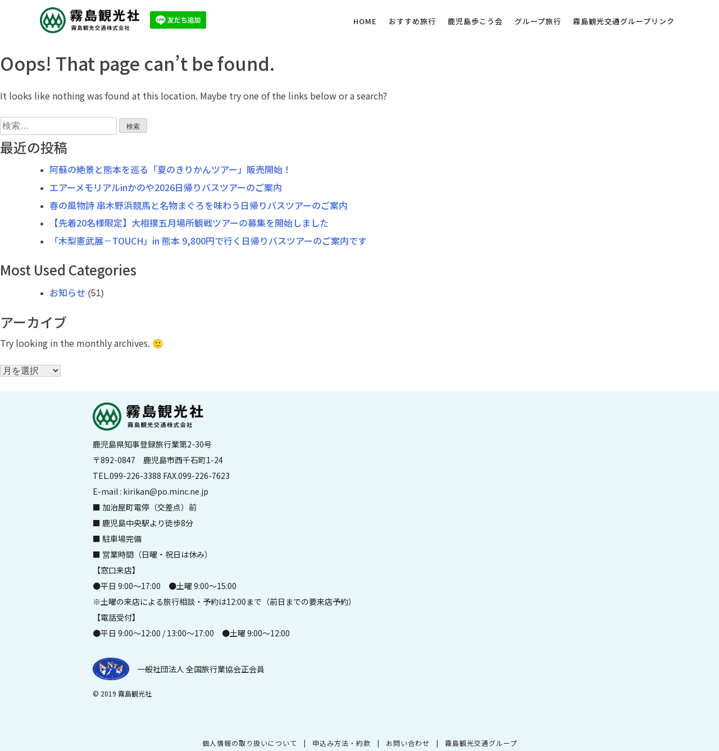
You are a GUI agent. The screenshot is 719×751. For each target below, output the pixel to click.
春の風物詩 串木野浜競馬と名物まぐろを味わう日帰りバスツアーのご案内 (198, 205)
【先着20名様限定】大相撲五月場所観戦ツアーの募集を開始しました (189, 222)
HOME (365, 21)
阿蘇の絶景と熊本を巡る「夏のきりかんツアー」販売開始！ (170, 169)
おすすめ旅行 (412, 21)
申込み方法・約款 (341, 743)
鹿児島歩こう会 (475, 21)
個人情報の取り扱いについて (249, 743)
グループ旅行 (538, 21)
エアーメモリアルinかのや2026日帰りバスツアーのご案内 (165, 187)
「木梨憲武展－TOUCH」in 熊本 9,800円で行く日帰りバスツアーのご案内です (208, 240)
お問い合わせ (408, 743)
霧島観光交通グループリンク (624, 21)
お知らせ (67, 292)
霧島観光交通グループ (481, 743)
